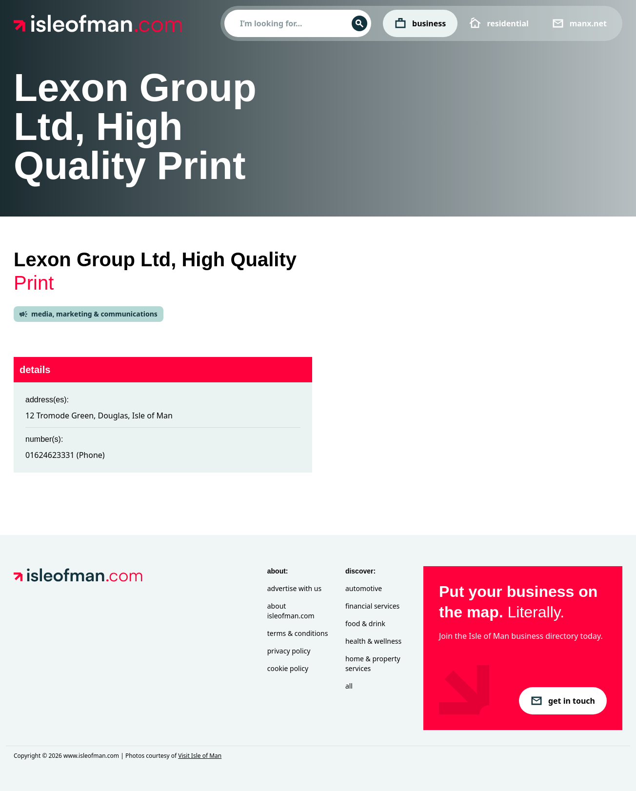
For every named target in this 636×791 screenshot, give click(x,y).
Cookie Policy (287, 668)
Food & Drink (365, 623)
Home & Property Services (372, 663)
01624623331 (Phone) (65, 455)
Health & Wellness (373, 641)
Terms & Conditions (297, 633)
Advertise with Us (294, 588)
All (349, 686)
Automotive (363, 588)
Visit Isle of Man (199, 755)
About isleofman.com (291, 610)
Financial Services (372, 606)
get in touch (563, 701)
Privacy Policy (289, 650)
